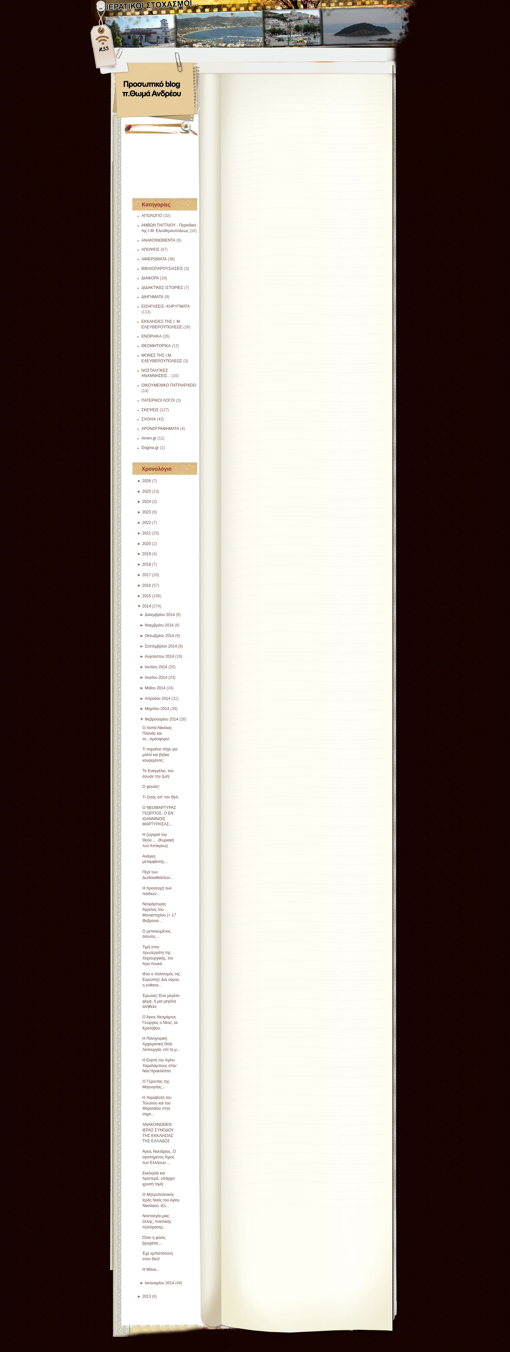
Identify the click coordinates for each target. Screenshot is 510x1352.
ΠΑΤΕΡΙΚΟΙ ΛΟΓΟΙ (158, 400)
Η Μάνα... (151, 1269)
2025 (146, 491)
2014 (146, 606)
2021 (146, 533)
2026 (146, 481)
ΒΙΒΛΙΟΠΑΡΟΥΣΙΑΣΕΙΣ (162, 268)
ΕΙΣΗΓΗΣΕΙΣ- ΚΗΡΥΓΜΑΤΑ (166, 306)
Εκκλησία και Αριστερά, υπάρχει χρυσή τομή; (159, 1179)
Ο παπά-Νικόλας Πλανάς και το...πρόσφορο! (157, 733)
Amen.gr (149, 438)
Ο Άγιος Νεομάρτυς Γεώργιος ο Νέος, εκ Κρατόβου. (160, 1023)
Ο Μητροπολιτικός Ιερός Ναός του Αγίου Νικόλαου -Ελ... (161, 1200)
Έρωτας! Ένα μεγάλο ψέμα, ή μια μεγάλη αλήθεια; (161, 1001)
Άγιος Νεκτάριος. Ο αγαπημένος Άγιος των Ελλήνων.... (159, 1157)
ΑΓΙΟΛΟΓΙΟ (152, 215)
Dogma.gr (150, 447)
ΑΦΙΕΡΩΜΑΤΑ (154, 259)
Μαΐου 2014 (155, 688)
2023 (146, 512)
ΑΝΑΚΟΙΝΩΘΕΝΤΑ (158, 240)
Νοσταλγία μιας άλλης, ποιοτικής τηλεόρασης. (157, 1221)
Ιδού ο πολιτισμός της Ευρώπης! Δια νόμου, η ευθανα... (161, 979)
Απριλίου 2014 (158, 698)
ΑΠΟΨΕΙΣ (151, 249)
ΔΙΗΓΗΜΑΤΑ (153, 297)
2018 (146, 564)
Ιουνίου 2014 (156, 677)
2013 (146, 1296)
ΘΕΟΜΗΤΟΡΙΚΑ (156, 346)
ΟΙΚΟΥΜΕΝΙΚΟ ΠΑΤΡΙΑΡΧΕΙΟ (169, 385)
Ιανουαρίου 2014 (159, 1283)
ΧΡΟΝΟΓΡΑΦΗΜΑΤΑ (160, 428)
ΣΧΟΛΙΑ (149, 419)
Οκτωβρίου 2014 (159, 635)
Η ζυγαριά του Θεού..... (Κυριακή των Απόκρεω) (158, 840)
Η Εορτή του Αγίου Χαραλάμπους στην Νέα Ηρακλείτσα (160, 1066)
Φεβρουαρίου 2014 (161, 719)
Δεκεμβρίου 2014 (160, 614)
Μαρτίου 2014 (157, 708)
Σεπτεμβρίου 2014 (161, 646)
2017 (146, 575)
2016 (146, 585)
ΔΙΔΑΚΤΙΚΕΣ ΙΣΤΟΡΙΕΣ (162, 287)
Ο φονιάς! (151, 786)
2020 (146, 543)
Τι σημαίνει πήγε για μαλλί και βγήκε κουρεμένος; (160, 755)
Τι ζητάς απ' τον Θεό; (161, 797)
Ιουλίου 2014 (156, 667)
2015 (146, 596)
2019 (146, 554)
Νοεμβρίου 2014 (159, 625)
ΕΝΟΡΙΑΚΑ (152, 336)
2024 (146, 501)
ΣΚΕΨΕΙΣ (150, 410)
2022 (146, 522)
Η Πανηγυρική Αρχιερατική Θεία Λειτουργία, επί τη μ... (161, 1044)
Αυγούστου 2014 (159, 656)
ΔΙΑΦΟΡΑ (150, 278)
